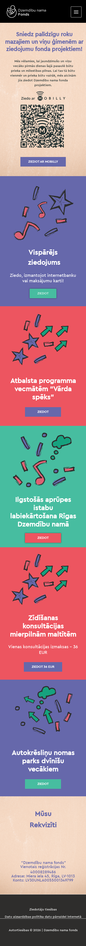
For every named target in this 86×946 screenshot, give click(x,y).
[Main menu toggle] (76, 12)
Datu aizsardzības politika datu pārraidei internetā (43, 916)
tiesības (51, 909)
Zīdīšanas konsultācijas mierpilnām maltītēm (43, 626)
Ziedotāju (37, 909)
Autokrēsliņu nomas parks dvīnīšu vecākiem (43, 761)
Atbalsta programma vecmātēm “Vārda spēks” (43, 389)
